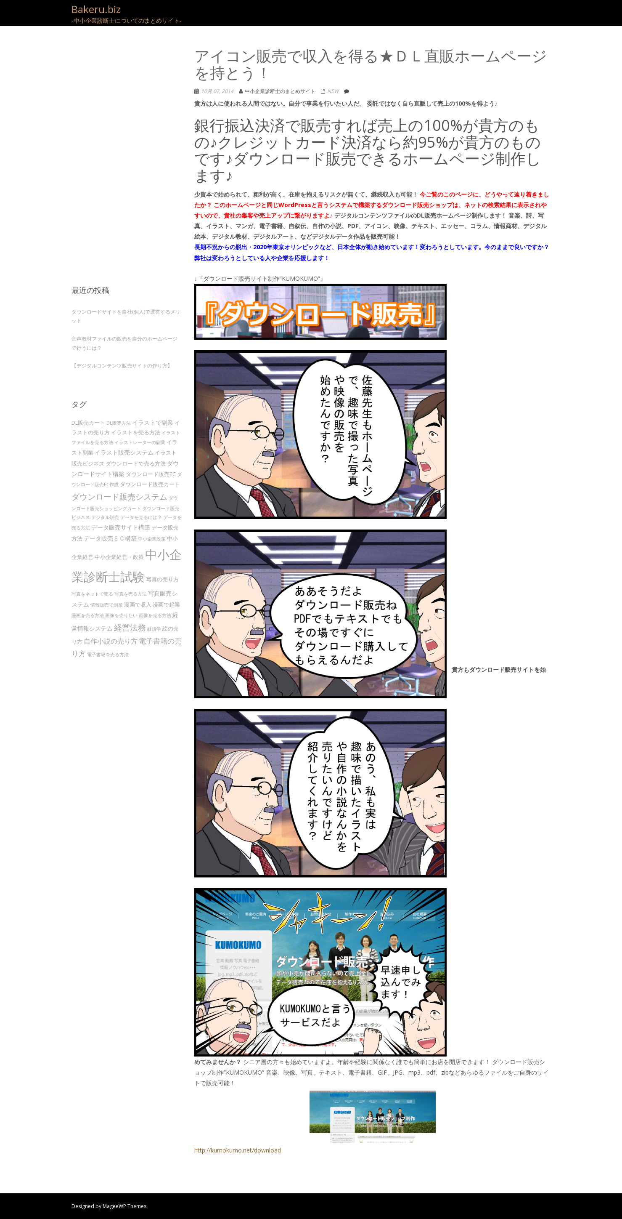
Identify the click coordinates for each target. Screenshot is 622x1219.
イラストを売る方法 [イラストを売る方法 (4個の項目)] (135, 432)
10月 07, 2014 (217, 91)
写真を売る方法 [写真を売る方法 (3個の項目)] (130, 594)
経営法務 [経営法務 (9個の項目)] (130, 627)
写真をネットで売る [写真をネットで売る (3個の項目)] (92, 594)
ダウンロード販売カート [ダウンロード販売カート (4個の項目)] (150, 484)
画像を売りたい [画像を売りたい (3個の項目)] (121, 615)
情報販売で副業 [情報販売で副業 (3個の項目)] (106, 605)
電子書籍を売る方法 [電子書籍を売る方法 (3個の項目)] (108, 654)
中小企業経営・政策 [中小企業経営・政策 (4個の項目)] (119, 557)
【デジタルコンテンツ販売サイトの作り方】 (121, 365)
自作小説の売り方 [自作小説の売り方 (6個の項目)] (111, 641)
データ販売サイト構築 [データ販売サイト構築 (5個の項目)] (120, 527)
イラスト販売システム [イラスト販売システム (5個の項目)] (124, 452)
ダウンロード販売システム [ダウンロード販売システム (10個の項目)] (119, 496)
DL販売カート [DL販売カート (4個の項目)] (88, 422)
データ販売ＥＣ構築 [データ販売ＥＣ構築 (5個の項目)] (110, 538)
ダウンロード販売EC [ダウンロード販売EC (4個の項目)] (151, 474)
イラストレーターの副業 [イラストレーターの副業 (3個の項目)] (139, 442)
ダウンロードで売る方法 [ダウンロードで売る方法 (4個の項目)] (136, 463)
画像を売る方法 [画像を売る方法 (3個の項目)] (155, 615)
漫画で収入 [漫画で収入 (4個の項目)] (137, 604)
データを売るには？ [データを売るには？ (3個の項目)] (141, 517)
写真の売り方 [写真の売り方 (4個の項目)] (162, 579)
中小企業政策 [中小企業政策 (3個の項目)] (152, 539)
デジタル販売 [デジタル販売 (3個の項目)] (105, 517)
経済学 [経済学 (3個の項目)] (154, 629)
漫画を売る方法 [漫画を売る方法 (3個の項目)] (87, 615)
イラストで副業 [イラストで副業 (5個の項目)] (152, 422)
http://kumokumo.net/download (315, 1122)
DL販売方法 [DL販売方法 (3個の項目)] (118, 423)
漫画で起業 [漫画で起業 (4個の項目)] (166, 604)
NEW (333, 91)
